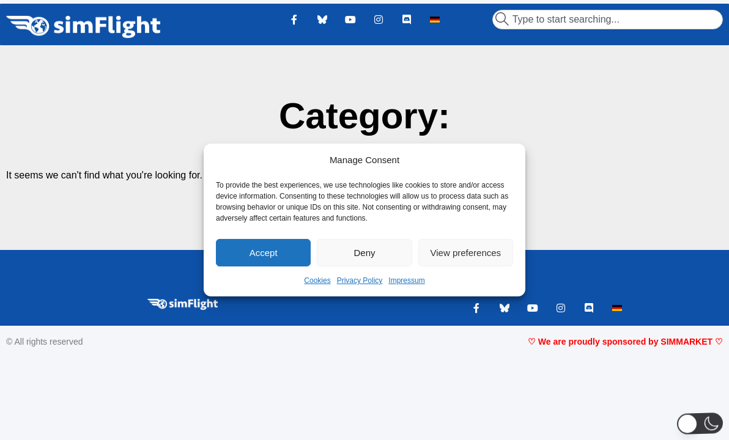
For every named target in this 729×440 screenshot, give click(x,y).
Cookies (317, 280)
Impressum (406, 280)
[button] (699, 423)
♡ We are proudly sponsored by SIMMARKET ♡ (625, 341)
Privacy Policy (360, 280)
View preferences (466, 253)
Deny (364, 253)
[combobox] (607, 19)
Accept (264, 253)
